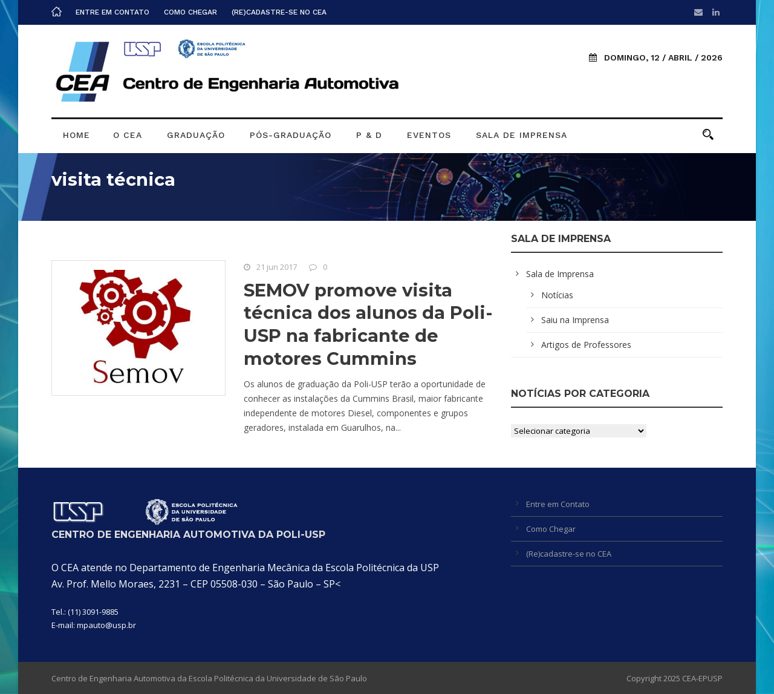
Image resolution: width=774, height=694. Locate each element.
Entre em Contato (112, 12)
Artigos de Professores (586, 344)
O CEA (127, 135)
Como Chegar (190, 12)
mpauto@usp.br (106, 625)
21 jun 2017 (276, 266)
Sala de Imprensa (521, 135)
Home (76, 135)
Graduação (196, 135)
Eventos (429, 135)
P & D (369, 135)
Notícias (557, 295)
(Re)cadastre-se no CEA (279, 12)
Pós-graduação (290, 135)
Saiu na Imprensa (575, 320)
